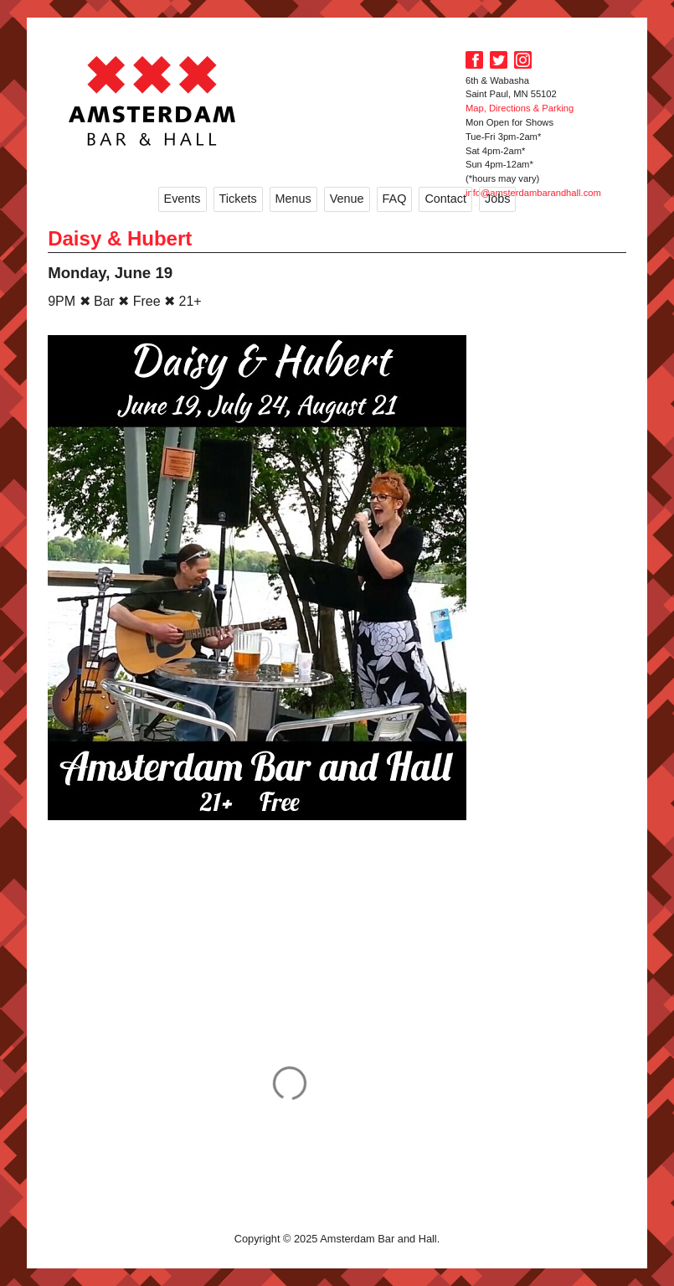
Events (182, 198)
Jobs (497, 198)
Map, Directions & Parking (520, 108)
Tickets (238, 198)
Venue (347, 198)
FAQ (395, 198)
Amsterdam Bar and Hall (152, 100)
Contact (445, 198)
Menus (293, 198)
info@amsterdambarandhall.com (533, 193)
